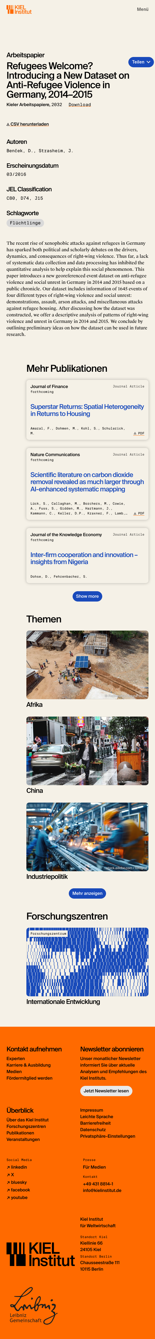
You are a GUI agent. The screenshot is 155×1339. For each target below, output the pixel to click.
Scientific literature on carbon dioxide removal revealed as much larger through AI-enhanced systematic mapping (87, 482)
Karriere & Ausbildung (29, 1065)
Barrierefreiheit (95, 1123)
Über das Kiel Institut (28, 1120)
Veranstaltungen (23, 1139)
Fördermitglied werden (29, 1078)
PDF (138, 433)
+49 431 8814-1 (98, 1184)
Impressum (91, 1110)
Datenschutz (93, 1130)
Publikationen (20, 1133)
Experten (16, 1058)
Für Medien (94, 1167)
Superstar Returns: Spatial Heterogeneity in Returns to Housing (87, 410)
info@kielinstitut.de (102, 1190)
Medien (14, 1071)
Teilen (138, 62)
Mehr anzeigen (87, 893)
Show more (87, 596)
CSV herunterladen (28, 124)
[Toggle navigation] (142, 9)
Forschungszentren (26, 1126)
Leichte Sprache (96, 1116)
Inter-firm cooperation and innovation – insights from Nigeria (84, 558)
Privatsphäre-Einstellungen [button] (107, 1136)
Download (80, 104)
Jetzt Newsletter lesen (106, 1091)
